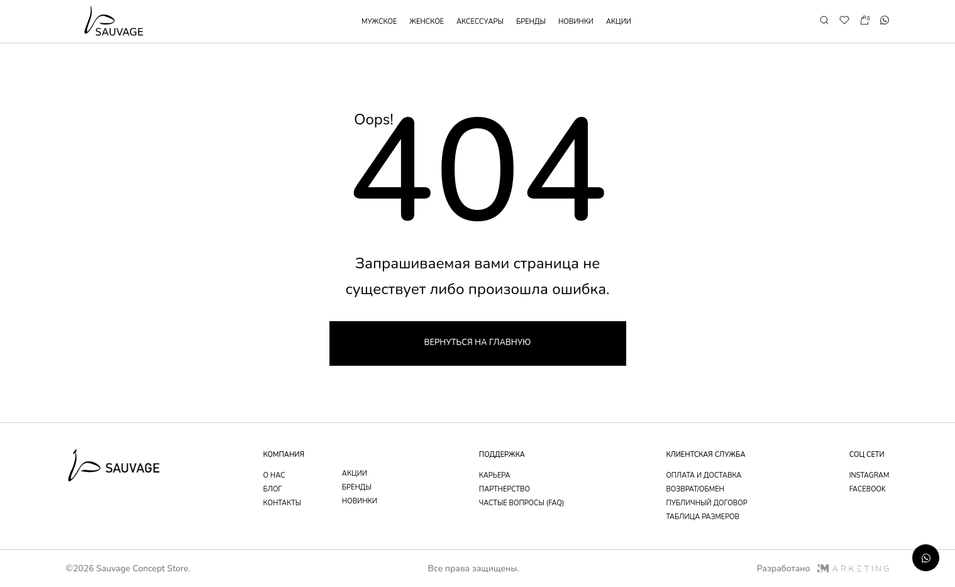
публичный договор (706, 503)
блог (272, 489)
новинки (575, 21)
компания (283, 454)
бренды (531, 21)
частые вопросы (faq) (522, 503)
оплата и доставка (703, 475)
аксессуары (480, 21)
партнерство (504, 489)
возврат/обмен (695, 489)
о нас (274, 475)
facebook (867, 489)
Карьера (495, 475)
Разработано (823, 568)
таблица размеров (702, 517)
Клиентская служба (705, 454)
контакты (282, 503)
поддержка (502, 454)
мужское (379, 21)
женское (426, 21)
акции (618, 21)
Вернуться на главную (477, 342)
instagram (869, 475)
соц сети (867, 454)
